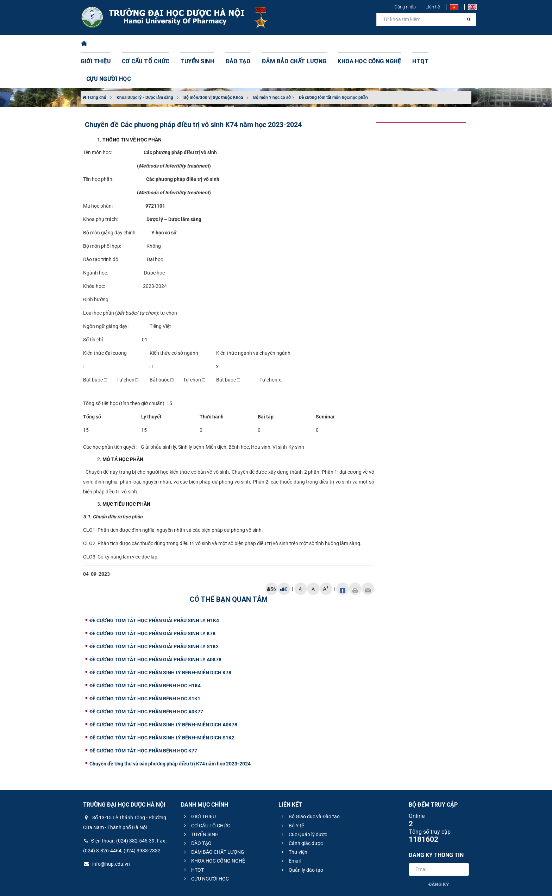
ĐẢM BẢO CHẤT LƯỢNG (287, 44)
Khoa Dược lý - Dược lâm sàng (145, 62)
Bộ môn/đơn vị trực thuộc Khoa (213, 62)
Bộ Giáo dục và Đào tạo (310, 781)
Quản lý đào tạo (301, 835)
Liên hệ (433, 7)
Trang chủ (94, 62)
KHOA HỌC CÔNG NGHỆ (355, 44)
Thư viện (293, 817)
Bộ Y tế (292, 790)
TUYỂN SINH (198, 44)
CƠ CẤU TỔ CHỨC (151, 44)
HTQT (402, 44)
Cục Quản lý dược (303, 799)
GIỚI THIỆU (105, 44)
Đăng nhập (405, 7)
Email (290, 825)
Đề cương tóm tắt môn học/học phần (333, 62)
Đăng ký (438, 849)
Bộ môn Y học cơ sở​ (272, 62)
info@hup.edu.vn (106, 829)
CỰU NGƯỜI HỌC (441, 44)
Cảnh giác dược (301, 808)
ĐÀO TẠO (236, 44)
